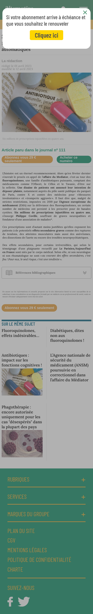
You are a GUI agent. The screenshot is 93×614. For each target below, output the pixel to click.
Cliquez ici (46, 35)
